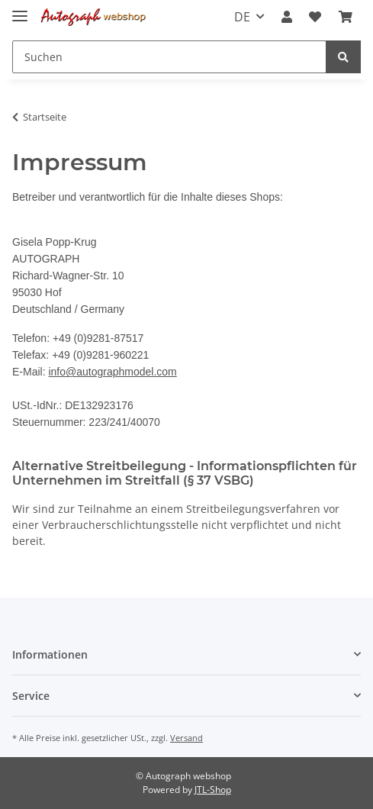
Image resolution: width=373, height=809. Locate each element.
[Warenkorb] (345, 17)
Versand (186, 737)
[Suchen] (169, 56)
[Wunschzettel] (315, 17)
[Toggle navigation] (19, 9)
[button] (287, 17)
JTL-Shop (213, 789)
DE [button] (242, 16)
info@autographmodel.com (112, 372)
